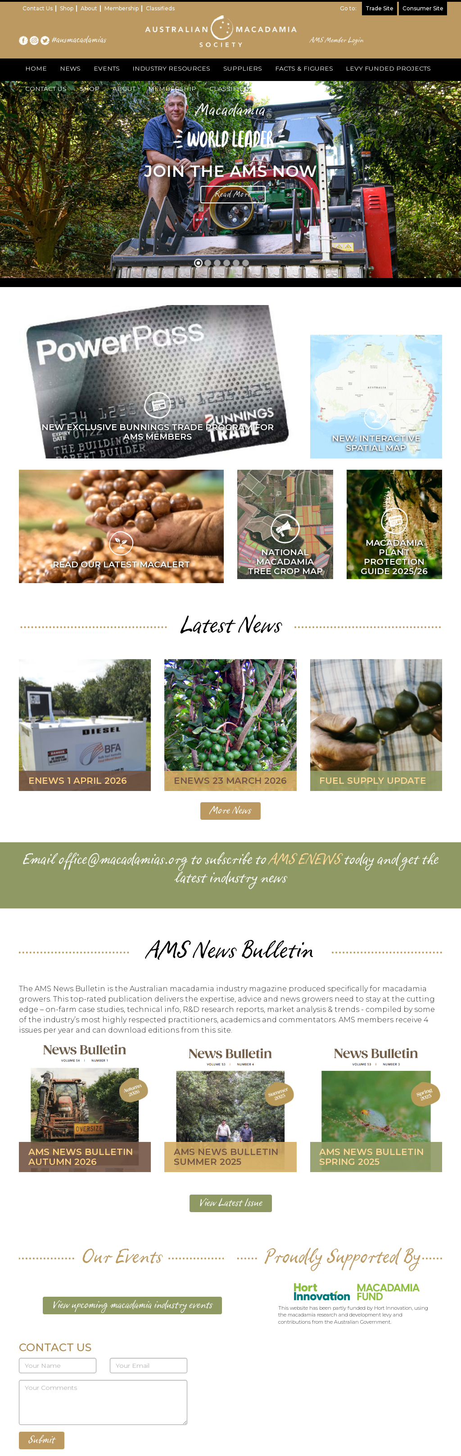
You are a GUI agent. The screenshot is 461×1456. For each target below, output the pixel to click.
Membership (121, 8)
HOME (35, 69)
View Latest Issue (230, 1203)
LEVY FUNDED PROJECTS (382, 69)
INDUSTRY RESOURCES (168, 69)
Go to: (348, 8)
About (89, 8)
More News (230, 810)
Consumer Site (422, 8)
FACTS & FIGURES (299, 69)
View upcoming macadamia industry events (132, 1305)
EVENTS (104, 69)
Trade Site (379, 8)
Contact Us (38, 8)
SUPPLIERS (238, 69)
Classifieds (160, 8)
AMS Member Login (337, 40)
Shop (66, 8)
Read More (233, 194)
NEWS (68, 69)
